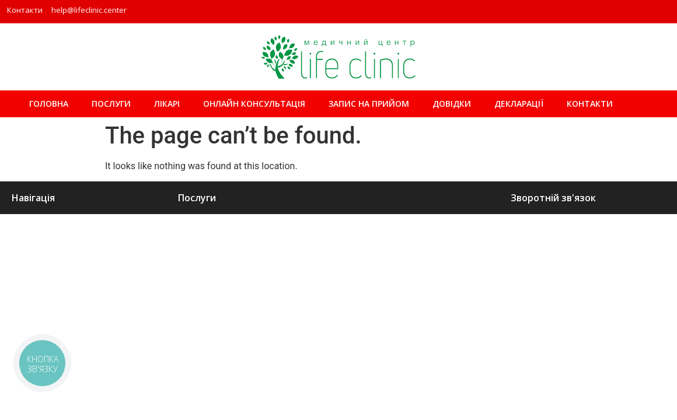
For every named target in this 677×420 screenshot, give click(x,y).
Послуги (111, 103)
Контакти (25, 10)
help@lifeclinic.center (89, 10)
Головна (48, 103)
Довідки (451, 103)
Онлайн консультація (254, 103)
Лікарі (167, 103)
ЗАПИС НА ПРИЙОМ (369, 103)
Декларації (518, 103)
